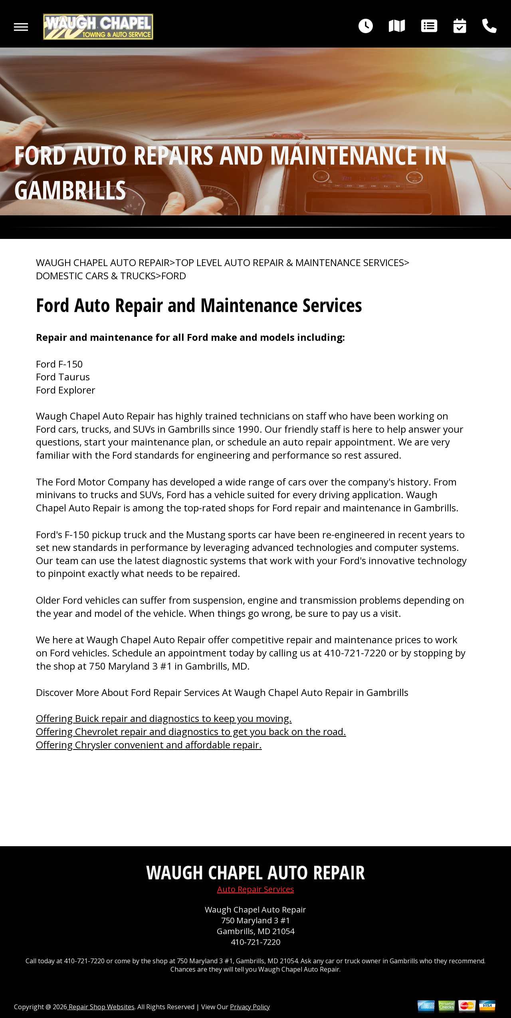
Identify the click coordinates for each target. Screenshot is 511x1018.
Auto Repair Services (255, 889)
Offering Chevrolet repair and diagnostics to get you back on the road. (191, 731)
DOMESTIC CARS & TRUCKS (96, 275)
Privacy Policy (250, 1006)
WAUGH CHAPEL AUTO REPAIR (103, 262)
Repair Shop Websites (101, 1006)
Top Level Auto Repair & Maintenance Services (289, 262)
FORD (173, 275)
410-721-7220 (355, 652)
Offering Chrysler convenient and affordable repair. (149, 744)
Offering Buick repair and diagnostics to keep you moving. (164, 718)
